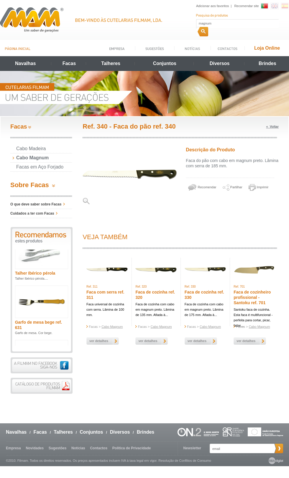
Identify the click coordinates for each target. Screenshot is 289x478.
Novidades (35, 448)
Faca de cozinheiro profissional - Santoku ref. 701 (252, 297)
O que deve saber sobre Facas (35, 204)
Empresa (13, 448)
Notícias (78, 448)
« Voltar (272, 126)
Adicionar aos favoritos (212, 6)
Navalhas (25, 63)
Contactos (98, 448)
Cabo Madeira (31, 148)
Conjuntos (164, 63)
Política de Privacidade (131, 448)
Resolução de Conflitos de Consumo (184, 460)
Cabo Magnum (32, 157)
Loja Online (267, 48)
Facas (69, 63)
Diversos (220, 63)
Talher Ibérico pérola (35, 277)
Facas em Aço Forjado (39, 166)
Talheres (110, 63)
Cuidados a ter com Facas (32, 213)
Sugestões (58, 448)
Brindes (267, 63)
